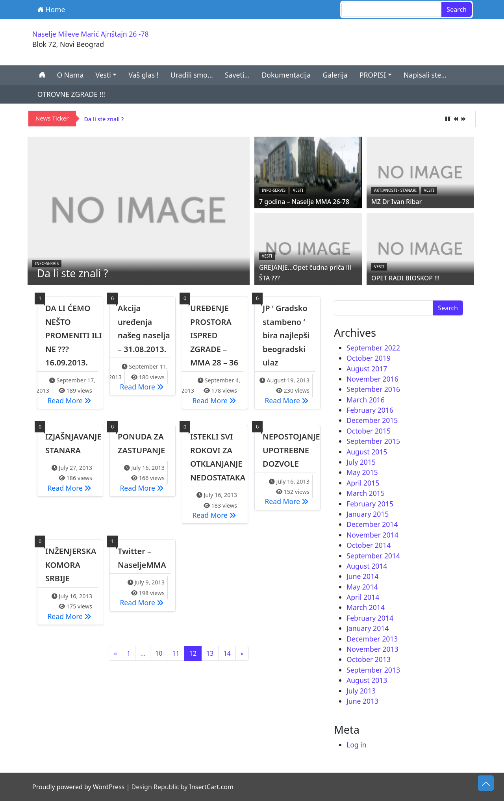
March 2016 (365, 399)
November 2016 (372, 379)
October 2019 (368, 358)
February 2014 (369, 618)
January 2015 (367, 514)
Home (51, 9)
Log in (356, 744)
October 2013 (368, 659)
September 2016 (373, 389)
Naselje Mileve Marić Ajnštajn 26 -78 (90, 34)
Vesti (103, 75)
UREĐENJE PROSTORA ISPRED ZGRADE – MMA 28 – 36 (214, 335)
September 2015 (373, 441)
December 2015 (372, 420)
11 (175, 653)
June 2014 (362, 576)
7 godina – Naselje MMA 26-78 (304, 201)
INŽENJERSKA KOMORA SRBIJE (70, 565)
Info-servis (47, 263)
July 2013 (361, 690)
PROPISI (372, 75)
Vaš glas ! (144, 75)
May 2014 (362, 586)
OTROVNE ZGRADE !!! (71, 94)
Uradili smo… (191, 75)
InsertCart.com (211, 786)
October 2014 (368, 545)
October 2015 (368, 431)
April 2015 (362, 483)
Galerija (334, 75)
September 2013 (373, 670)
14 (226, 653)
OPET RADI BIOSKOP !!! (405, 278)
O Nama (70, 75)
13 (209, 653)
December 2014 (372, 524)
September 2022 (373, 347)
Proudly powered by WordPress (78, 786)
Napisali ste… (425, 75)
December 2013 (372, 638)
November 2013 (372, 649)
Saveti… (237, 75)
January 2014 (367, 628)
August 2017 (366, 368)
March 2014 (365, 607)
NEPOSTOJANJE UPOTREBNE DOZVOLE (291, 450)
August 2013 (366, 680)
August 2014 (366, 566)
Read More (71, 400)
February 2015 (369, 503)
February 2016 (369, 410)
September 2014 (373, 555)
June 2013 (362, 701)
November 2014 (372, 535)
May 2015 (362, 472)
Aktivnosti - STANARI (395, 190)
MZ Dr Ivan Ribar (396, 201)
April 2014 (362, 597)
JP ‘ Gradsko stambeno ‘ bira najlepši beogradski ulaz (286, 335)
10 (158, 653)
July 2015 (361, 462)
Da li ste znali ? (104, 119)
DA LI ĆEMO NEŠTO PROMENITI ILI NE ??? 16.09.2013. (73, 335)
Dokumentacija (286, 75)
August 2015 (366, 451)
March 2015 (365, 493)
